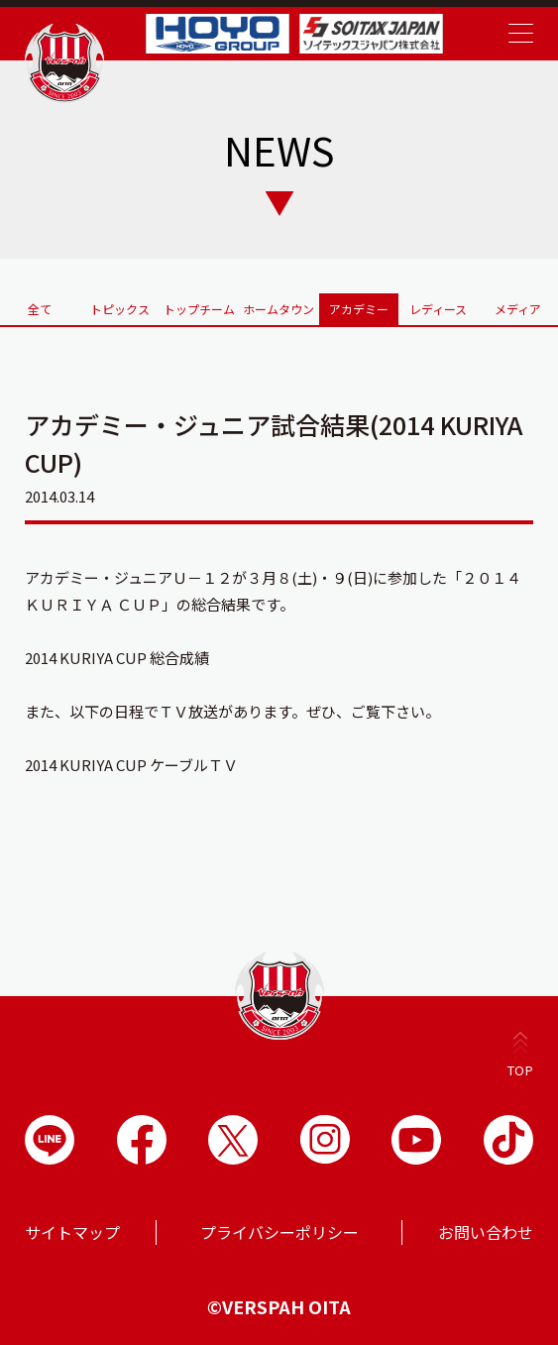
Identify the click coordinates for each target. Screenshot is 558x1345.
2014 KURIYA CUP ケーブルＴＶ (131, 764)
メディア (518, 308)
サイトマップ (72, 1232)
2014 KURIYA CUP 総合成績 (117, 657)
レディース (438, 308)
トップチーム (199, 308)
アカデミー (359, 308)
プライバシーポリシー (279, 1232)
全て (40, 308)
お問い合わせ (485, 1232)
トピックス (120, 308)
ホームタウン (278, 308)
